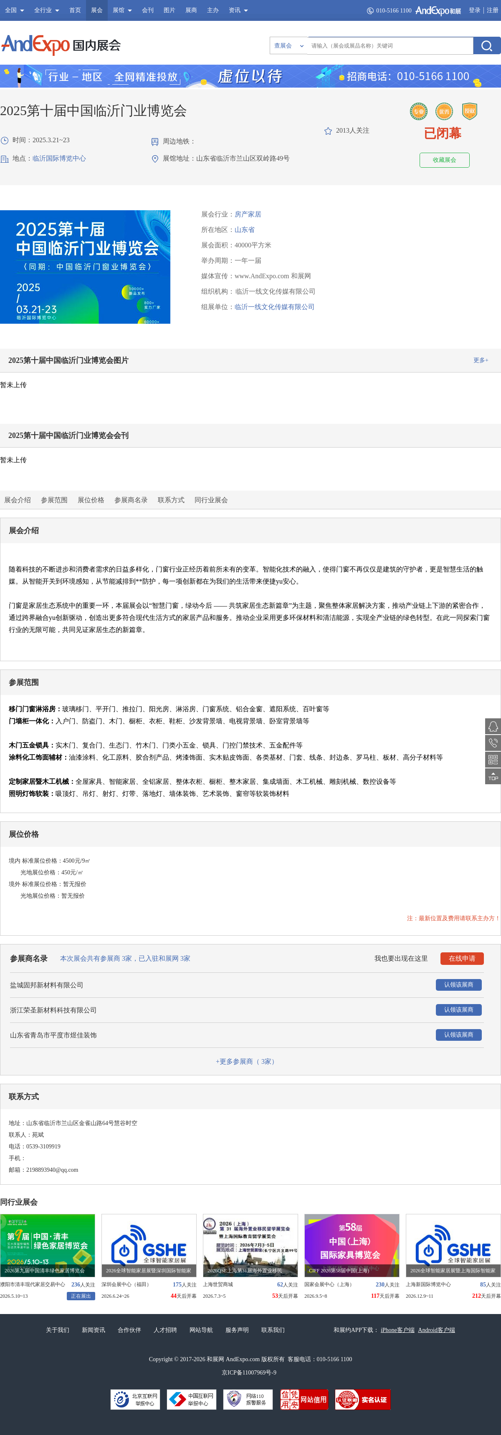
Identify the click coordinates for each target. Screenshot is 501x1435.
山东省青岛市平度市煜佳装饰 (53, 1035)
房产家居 (248, 214)
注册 (492, 10)
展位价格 (91, 500)
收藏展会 (444, 160)
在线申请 (462, 958)
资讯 (234, 10)
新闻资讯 (93, 1330)
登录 (475, 10)
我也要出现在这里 (401, 958)
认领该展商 (458, 985)
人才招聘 (165, 1330)
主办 (213, 10)
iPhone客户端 (398, 1330)
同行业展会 (211, 500)
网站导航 (201, 1330)
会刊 (148, 10)
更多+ (480, 360)
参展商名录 (131, 500)
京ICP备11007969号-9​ (249, 1373)
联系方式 (171, 500)
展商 (191, 10)
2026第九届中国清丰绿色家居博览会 (45, 1271)
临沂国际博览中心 (59, 158)
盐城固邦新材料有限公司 (47, 985)
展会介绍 (17, 500)
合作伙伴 (129, 1330)
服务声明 (237, 1330)
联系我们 (273, 1330)
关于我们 (57, 1330)
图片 (169, 10)
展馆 (118, 10)
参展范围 (54, 500)
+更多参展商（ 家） (247, 1061)
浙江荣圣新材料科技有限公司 (53, 1010)
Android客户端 (436, 1330)
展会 (97, 10)
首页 (75, 10)
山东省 (245, 229)
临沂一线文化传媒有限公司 (275, 306)
